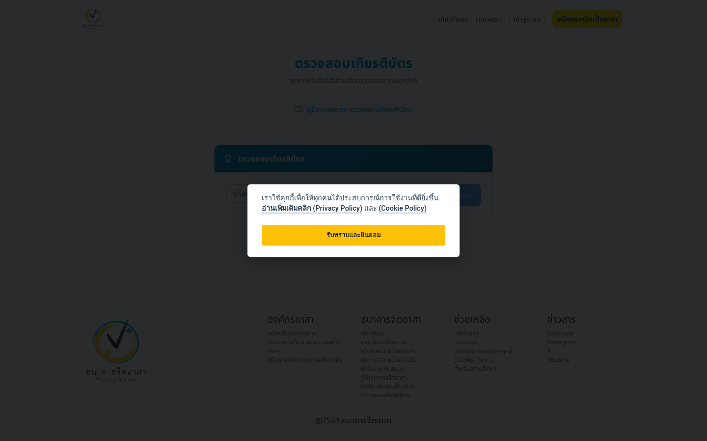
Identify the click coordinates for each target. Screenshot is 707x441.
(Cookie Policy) (403, 208)
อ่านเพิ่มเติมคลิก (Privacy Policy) (312, 208)
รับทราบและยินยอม (353, 235)
